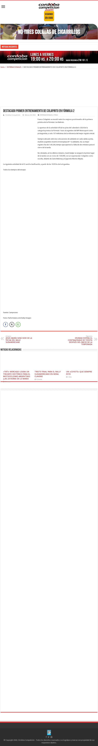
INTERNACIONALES (14, 67)
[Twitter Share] (11, 324)
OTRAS (55, 115)
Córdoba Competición (12, 115)
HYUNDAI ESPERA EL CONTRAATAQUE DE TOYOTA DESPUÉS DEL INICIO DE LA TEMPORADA (79, 340)
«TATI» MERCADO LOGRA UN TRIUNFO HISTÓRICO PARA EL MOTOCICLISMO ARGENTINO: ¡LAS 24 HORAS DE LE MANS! (16, 375)
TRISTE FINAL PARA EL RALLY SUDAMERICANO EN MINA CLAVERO (48, 374)
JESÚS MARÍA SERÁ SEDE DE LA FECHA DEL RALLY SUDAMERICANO (19, 339)
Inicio (3, 67)
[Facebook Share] (5, 324)
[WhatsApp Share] (18, 324)
